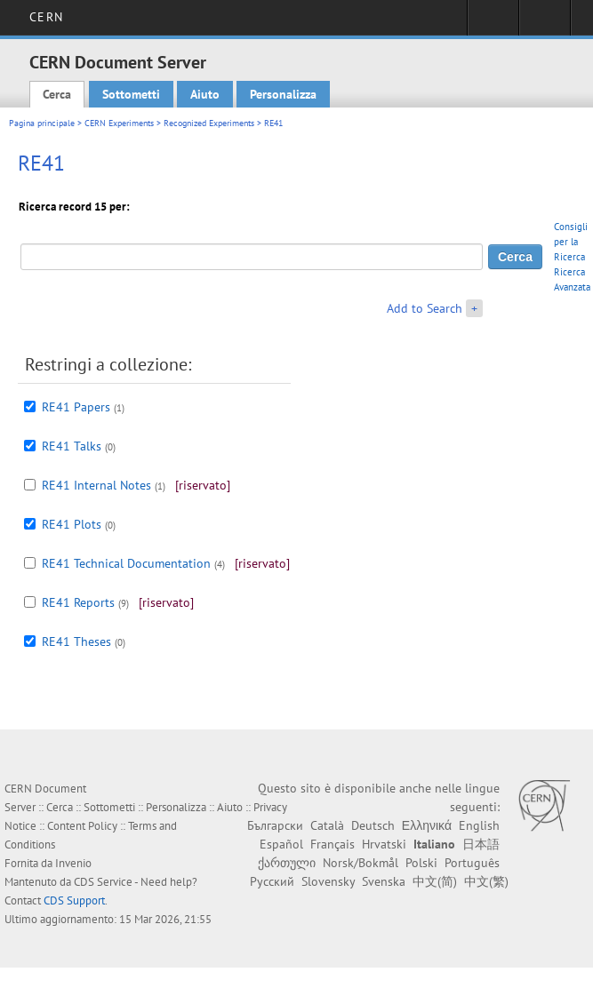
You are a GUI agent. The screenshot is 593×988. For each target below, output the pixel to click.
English (479, 825)
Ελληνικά (427, 825)
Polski (421, 863)
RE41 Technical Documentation (126, 563)
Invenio (73, 863)
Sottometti (131, 94)
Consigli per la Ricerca (571, 241)
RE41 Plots (71, 524)
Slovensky (328, 881)
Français (332, 844)
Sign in (493, 23)
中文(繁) (486, 881)
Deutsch (373, 825)
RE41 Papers (76, 407)
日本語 (481, 844)
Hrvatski (384, 844)
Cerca (57, 94)
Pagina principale (42, 123)
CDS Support (74, 900)
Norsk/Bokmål (360, 863)
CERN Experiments (119, 123)
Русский (272, 881)
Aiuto (205, 94)
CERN (45, 17)
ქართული (287, 863)
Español (281, 844)
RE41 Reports (78, 602)
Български (275, 825)
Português (472, 863)
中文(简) (435, 881)
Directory (544, 23)
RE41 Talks (71, 446)
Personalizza (283, 94)
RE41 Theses (76, 641)
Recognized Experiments (209, 123)
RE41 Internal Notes (96, 485)
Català (327, 825)
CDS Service (103, 881)
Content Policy (82, 825)
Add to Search (424, 308)
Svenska (383, 881)
